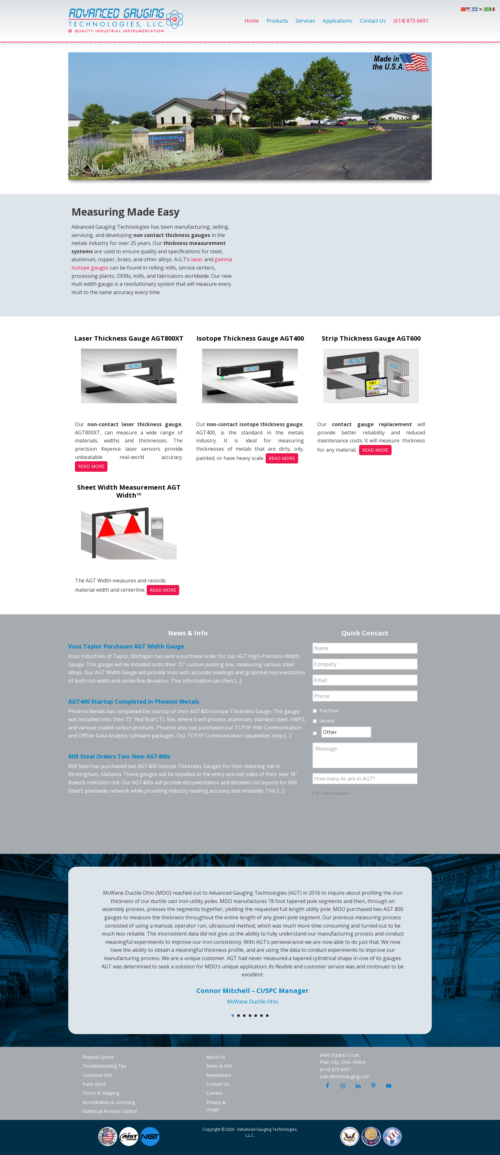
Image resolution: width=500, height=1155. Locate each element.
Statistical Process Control (110, 1111)
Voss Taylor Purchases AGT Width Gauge (126, 646)
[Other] (346, 732)
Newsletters (218, 1075)
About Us (215, 1057)
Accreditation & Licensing (109, 1102)
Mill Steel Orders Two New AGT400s (119, 756)
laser (197, 259)
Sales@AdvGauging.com (345, 1076)
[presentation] (360, 813)
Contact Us (217, 1084)
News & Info (219, 1066)
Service (327, 721)
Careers (214, 1093)
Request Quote (98, 1057)
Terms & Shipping (101, 1093)
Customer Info (98, 1075)
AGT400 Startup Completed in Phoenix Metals (133, 701)
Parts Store (94, 1084)
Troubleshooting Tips (105, 1066)
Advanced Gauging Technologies (125, 24)
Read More (91, 466)
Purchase (329, 710)
